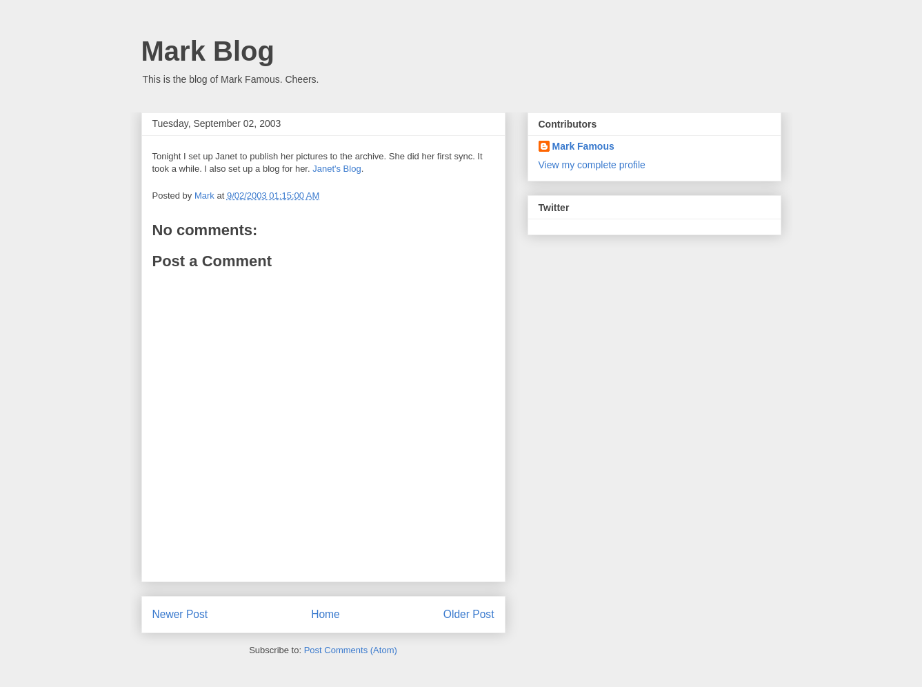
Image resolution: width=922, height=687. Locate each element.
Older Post (468, 614)
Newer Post (180, 614)
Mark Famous (583, 146)
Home (325, 614)
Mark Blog (207, 51)
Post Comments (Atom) (350, 650)
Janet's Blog (336, 168)
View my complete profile (592, 164)
